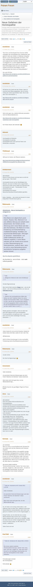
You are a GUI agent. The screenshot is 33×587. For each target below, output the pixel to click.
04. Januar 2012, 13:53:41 (8, 441)
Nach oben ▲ (22, 583)
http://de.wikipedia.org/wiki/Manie (11, 256)
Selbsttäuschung (7, 290)
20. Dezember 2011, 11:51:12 (9, 86)
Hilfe (9, 583)
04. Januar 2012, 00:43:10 (8, 271)
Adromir (5, 132)
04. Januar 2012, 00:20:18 (8, 206)
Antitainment (7, 169)
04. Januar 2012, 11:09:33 (8, 351)
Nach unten (5, 39)
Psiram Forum (7, 5)
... (17, 39)
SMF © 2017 (15, 585)
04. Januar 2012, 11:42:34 (8, 368)
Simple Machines (22, 585)
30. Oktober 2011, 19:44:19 (8, 49)
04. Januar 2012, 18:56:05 (8, 481)
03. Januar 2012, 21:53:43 (8, 153)
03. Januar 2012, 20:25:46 (8, 109)
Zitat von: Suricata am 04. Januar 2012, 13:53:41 (16, 541)
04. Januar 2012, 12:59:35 (8, 396)
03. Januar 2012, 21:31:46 (8, 134)
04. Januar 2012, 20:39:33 (8, 536)
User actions (27, 42)
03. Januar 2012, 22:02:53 (8, 172)
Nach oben (4, 570)
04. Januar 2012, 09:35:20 (8, 327)
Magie (19, 287)
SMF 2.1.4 (9, 585)
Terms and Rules (14, 583)
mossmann (6, 366)
